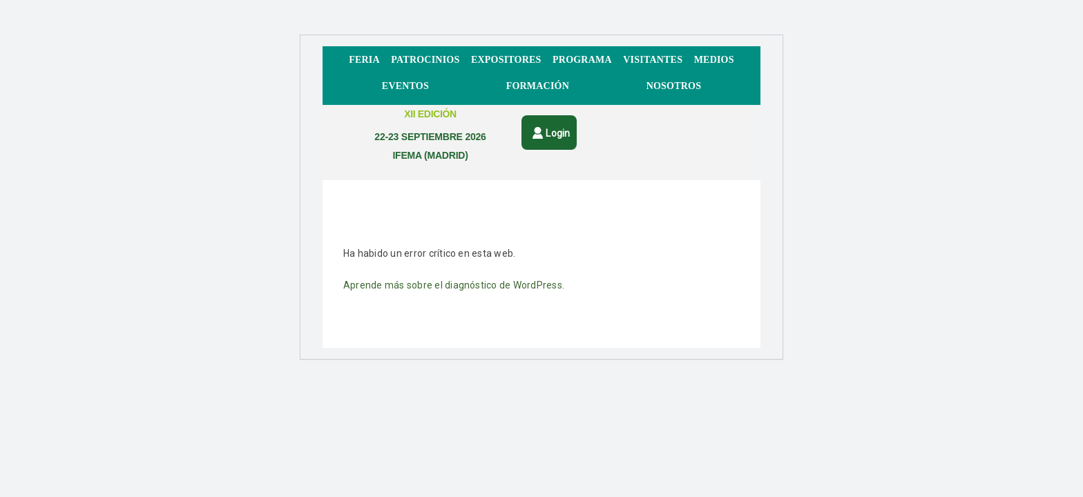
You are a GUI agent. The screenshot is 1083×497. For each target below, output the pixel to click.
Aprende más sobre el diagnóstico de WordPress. (453, 285)
